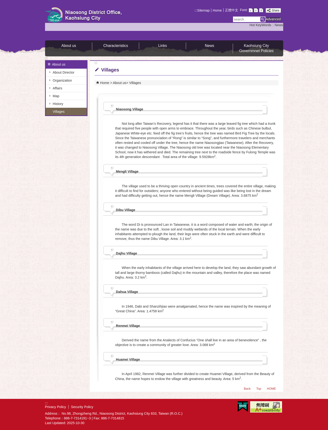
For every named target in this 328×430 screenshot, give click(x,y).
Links (162, 46)
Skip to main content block (2, 2)
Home (217, 10)
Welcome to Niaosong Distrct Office (85, 15)
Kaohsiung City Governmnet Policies (256, 48)
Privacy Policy (55, 407)
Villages (59, 111)
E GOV (243, 406)
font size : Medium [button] (256, 10)
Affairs (57, 88)
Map (56, 96)
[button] (262, 19)
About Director (64, 72)
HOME (271, 388)
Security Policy (82, 407)
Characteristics (115, 46)
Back (247, 388)
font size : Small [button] (251, 10)
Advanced (273, 19)
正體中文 (231, 10)
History (58, 104)
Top (258, 388)
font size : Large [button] (261, 10)
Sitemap (203, 10)
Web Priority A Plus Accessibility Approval (266, 407)
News (279, 25)
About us (68, 46)
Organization (62, 80)
